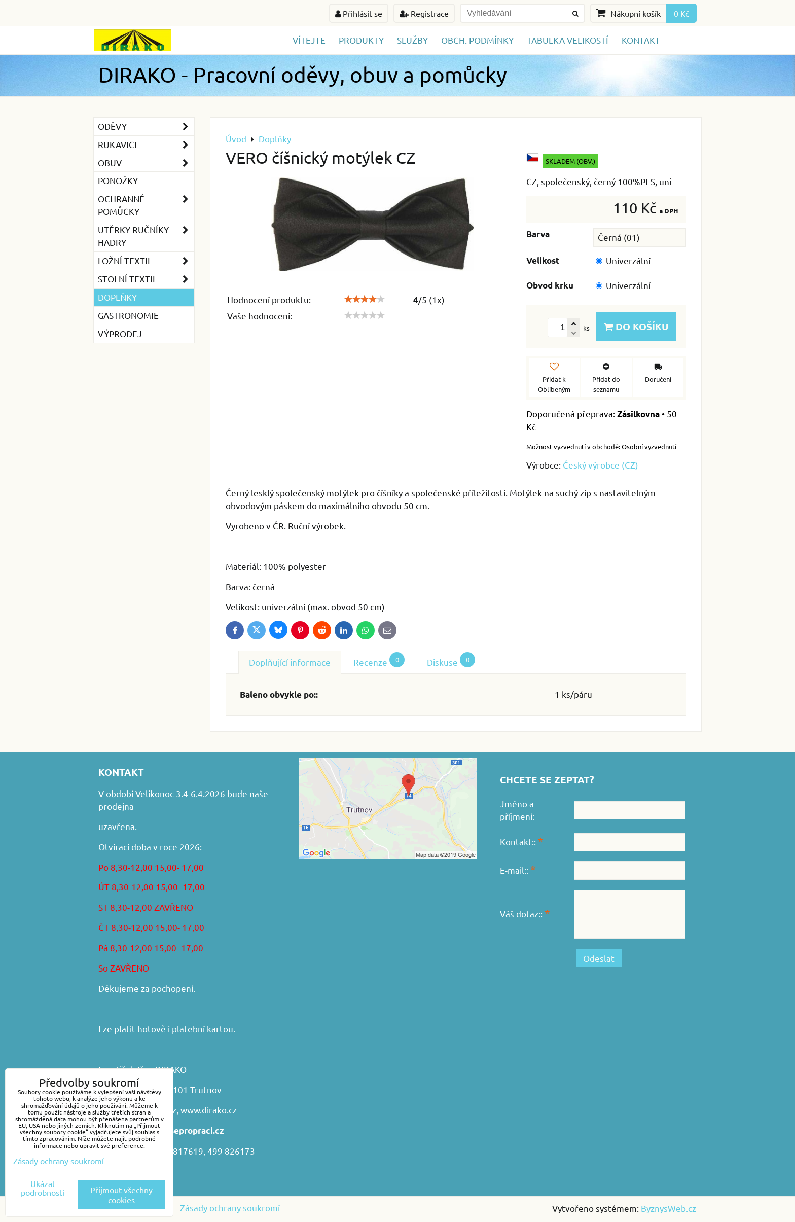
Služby (412, 39)
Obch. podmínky (477, 39)
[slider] (364, 299)
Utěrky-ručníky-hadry (146, 236)
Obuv (146, 163)
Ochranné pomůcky (146, 205)
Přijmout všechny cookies (121, 1194)
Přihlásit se (358, 13)
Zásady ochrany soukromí (230, 1207)
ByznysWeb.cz (668, 1208)
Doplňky (117, 297)
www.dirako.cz (208, 1109)
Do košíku (636, 326)
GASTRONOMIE (128, 315)
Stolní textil (146, 279)
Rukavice (146, 145)
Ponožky (118, 180)
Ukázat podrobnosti (42, 1188)
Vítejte (309, 39)
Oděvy (146, 126)
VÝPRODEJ (120, 333)
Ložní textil (146, 261)
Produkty (361, 39)
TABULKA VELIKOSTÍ (567, 39)
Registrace (424, 13)
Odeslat (599, 958)
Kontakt (641, 39)
